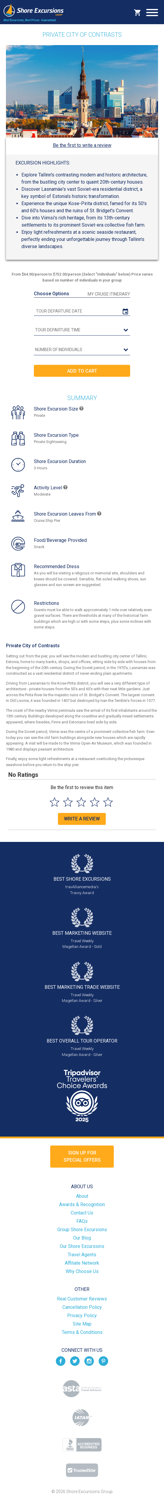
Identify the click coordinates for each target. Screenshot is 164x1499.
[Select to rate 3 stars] (81, 802)
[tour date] (82, 311)
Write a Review (82, 819)
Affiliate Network (82, 1263)
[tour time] (82, 330)
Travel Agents (82, 1254)
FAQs (82, 1221)
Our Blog (82, 1238)
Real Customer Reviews (82, 1299)
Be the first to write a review (82, 145)
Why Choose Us (82, 1271)
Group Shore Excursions (82, 1229)
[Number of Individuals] (82, 350)
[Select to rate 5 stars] (108, 802)
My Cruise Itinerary (109, 294)
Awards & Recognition (82, 1204)
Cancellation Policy (82, 1307)
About (82, 1196)
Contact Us (82, 1213)
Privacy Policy (82, 1315)
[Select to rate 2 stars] (68, 802)
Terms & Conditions (82, 1332)
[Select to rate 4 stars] (95, 802)
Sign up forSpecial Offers (82, 1156)
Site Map (82, 1324)
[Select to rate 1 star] (54, 802)
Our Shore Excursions (82, 1246)
